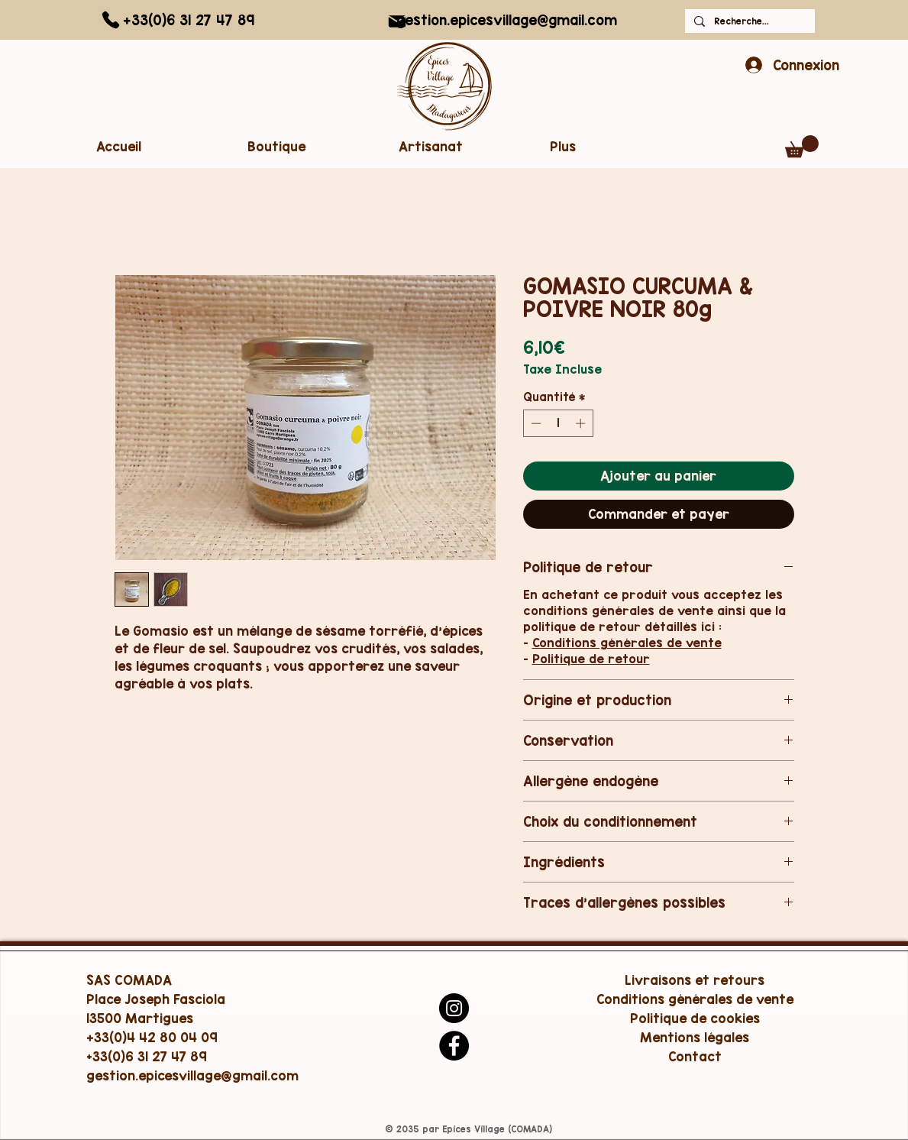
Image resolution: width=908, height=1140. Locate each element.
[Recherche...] (748, 21)
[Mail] (397, 21)
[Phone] (111, 20)
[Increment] (582, 423)
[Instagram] (454, 1008)
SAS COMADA (129, 980)
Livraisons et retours (694, 980)
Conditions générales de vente (627, 642)
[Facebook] (454, 1046)
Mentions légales (694, 1037)
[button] (307, 146)
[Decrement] (534, 423)
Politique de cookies (695, 1018)
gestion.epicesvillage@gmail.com (506, 19)
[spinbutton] (558, 423)
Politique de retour (591, 658)
